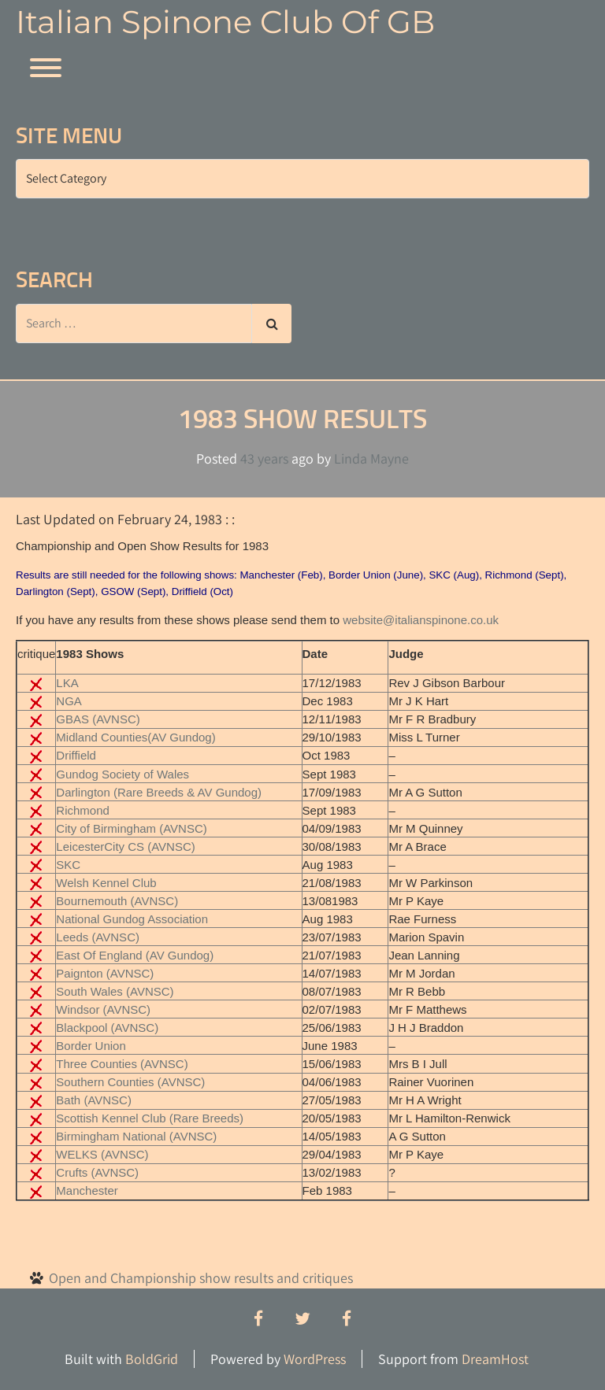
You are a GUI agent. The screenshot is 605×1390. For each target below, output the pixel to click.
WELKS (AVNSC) (102, 1154)
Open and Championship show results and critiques (201, 1278)
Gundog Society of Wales (122, 774)
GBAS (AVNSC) (97, 719)
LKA (67, 682)
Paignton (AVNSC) (105, 973)
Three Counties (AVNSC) (121, 1063)
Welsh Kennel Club (106, 882)
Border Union (90, 1045)
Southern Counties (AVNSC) (130, 1082)
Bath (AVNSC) (94, 1100)
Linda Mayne (371, 458)
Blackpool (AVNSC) (107, 1027)
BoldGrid (151, 1359)
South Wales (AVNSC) (114, 991)
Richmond (82, 810)
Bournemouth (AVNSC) (117, 901)
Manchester (86, 1190)
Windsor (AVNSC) (103, 1009)
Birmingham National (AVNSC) (136, 1136)
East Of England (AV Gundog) (134, 955)
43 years (264, 458)
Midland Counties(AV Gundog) (135, 737)
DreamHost (495, 1359)
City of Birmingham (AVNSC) (131, 828)
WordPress (315, 1359)
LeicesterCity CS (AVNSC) (125, 846)
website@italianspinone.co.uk (421, 620)
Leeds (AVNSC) (97, 937)
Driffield (76, 755)
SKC (68, 864)
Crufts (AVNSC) (97, 1172)
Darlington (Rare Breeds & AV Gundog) (159, 792)
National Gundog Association (132, 919)
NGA (69, 701)
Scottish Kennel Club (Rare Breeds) (149, 1118)
